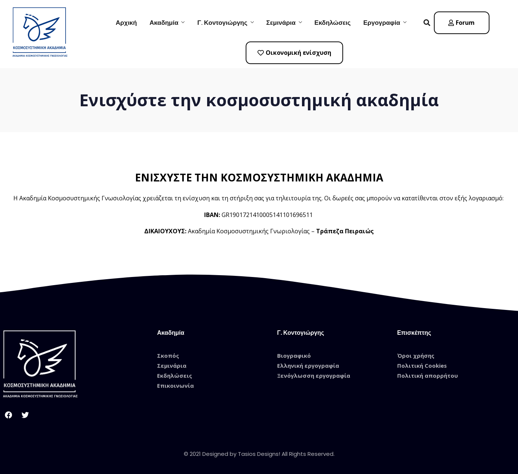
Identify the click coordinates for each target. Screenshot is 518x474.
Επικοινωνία (175, 385)
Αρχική (126, 22)
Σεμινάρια (281, 22)
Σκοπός (168, 355)
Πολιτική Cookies (422, 365)
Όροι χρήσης (415, 355)
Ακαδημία (163, 22)
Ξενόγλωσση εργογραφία (313, 375)
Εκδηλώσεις (333, 22)
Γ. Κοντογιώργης (222, 22)
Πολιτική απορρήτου (427, 375)
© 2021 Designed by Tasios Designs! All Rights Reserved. (259, 454)
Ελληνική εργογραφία (308, 365)
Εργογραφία (381, 22)
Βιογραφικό (294, 355)
